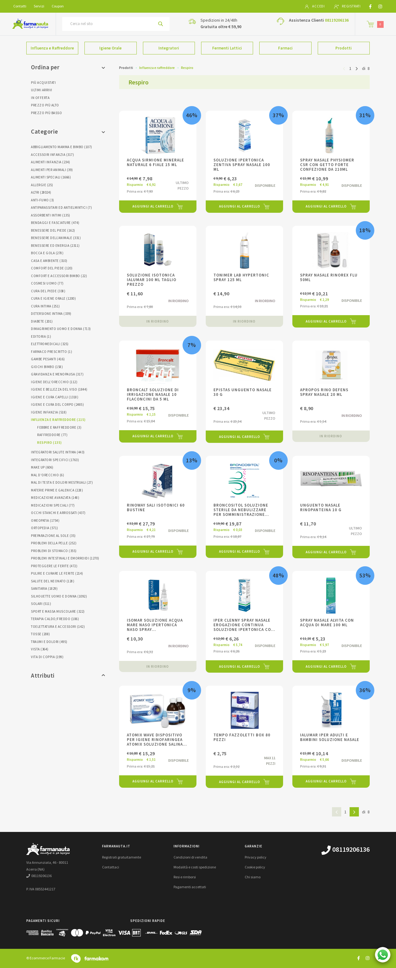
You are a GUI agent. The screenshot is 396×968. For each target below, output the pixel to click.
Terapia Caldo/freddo (55, 619)
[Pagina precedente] (344, 68)
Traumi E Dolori (49, 642)
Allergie (42, 185)
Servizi (39, 6)
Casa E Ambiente (49, 261)
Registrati (347, 6)
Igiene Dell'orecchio (54, 382)
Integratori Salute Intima (58, 452)
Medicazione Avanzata (55, 497)
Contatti (19, 6)
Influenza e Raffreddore (52, 48)
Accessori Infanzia (52, 154)
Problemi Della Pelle (53, 543)
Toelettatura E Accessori (58, 626)
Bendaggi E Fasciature (55, 223)
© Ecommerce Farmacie (45, 958)
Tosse (40, 634)
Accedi (314, 6)
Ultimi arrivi (41, 90)
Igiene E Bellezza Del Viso (59, 389)
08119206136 (337, 20)
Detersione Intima (51, 313)
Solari (41, 604)
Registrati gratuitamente (121, 857)
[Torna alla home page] (30, 24)
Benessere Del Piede (53, 230)
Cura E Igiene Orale (53, 298)
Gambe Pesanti (48, 359)
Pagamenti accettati (190, 886)
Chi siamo (252, 877)
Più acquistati (43, 82)
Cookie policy (255, 867)
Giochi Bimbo (47, 367)
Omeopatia (45, 520)
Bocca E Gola (47, 253)
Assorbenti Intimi (50, 215)
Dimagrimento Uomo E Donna (61, 329)
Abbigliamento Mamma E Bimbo (61, 147)
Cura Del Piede (48, 291)
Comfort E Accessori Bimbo (59, 276)
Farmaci (285, 48)
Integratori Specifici (55, 460)
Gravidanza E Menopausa (57, 374)
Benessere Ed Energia (55, 245)
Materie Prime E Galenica (57, 490)
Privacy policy (255, 857)
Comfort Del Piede (52, 268)
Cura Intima (45, 306)
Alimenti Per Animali (52, 170)
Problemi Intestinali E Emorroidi (65, 558)
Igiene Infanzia (49, 412)
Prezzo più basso (46, 113)
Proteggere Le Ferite (54, 566)
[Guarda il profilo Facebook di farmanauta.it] (358, 958)
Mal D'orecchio (47, 475)
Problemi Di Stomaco (54, 551)
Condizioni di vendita (190, 857)
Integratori (168, 48)
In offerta (40, 98)
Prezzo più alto (45, 105)
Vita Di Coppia (47, 657)
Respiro (49, 442)
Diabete (42, 321)
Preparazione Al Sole (53, 535)
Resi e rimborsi (185, 877)
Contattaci (110, 867)
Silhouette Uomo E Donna (59, 596)
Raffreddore (52, 435)
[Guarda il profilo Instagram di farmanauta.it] (367, 958)
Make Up (42, 467)
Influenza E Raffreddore (58, 420)
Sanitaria (44, 588)
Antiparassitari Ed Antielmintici (61, 207)
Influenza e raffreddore (157, 68)
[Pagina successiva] (356, 68)
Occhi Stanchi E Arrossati (58, 513)
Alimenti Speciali (51, 177)
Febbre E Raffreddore (59, 427)
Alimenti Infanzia (50, 162)
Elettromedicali (50, 344)
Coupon (58, 6)
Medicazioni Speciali (53, 505)
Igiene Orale (110, 48)
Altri (41, 192)
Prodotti (343, 48)
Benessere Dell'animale (56, 238)
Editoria (41, 336)
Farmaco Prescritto (51, 351)
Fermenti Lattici (227, 48)
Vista (40, 649)
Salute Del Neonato (52, 581)
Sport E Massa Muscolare (58, 611)
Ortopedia (44, 528)
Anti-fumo (42, 200)
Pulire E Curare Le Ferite (57, 573)
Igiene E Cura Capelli (54, 397)
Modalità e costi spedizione (195, 867)
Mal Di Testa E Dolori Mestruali (62, 482)
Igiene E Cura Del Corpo (57, 404)
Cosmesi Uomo (47, 283)
